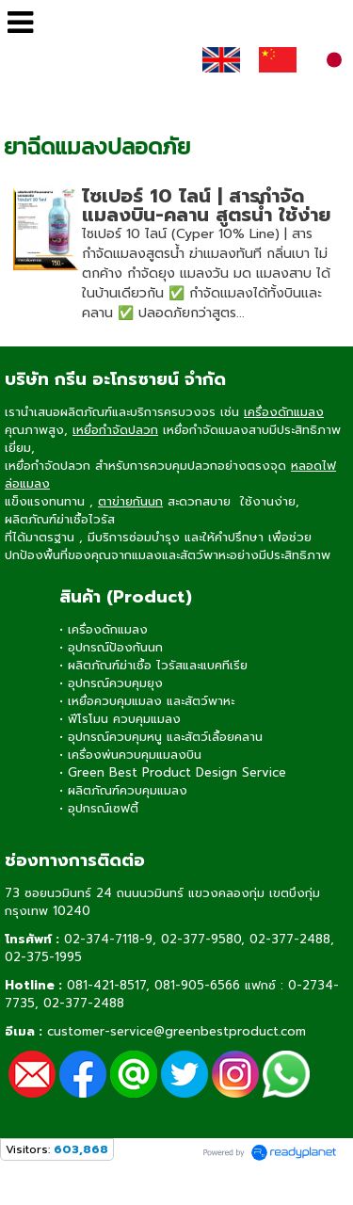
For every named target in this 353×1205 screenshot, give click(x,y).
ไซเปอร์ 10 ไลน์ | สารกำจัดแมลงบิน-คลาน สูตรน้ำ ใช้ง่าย (206, 205)
